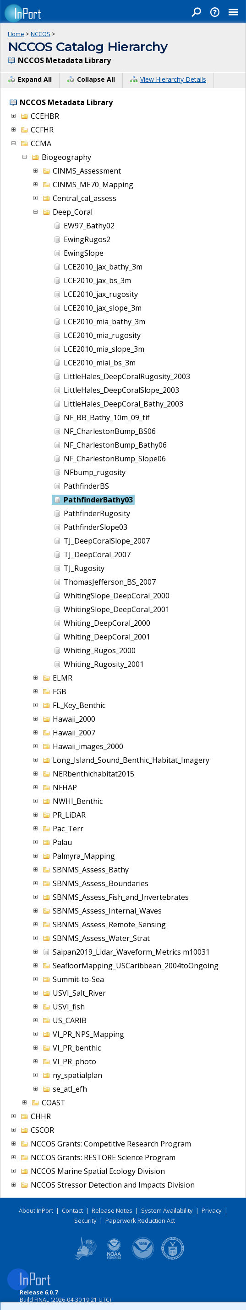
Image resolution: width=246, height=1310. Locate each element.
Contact (72, 1210)
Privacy (212, 1210)
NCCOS (40, 34)
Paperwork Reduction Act (140, 1220)
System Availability (167, 1210)
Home (16, 34)
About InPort (36, 1210)
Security (85, 1220)
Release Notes (112, 1210)
